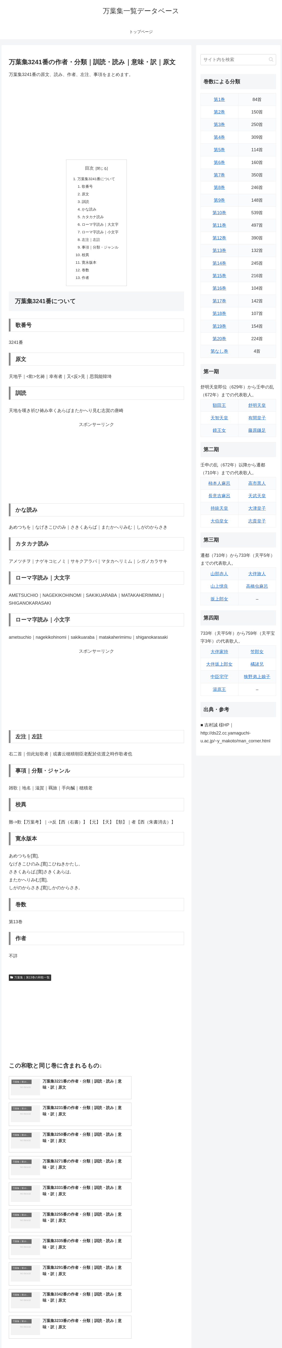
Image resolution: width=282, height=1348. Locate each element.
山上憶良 (219, 586)
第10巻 (219, 212)
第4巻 (219, 137)
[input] (238, 59)
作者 (85, 282)
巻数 (85, 274)
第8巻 (219, 187)
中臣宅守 (219, 676)
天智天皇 (219, 417)
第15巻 (219, 275)
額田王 (219, 405)
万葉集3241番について (96, 179)
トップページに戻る (222, 1333)
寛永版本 (88, 266)
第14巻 (219, 263)
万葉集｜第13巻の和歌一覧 (30, 982)
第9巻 (219, 200)
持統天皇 (219, 508)
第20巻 (219, 338)
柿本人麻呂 (219, 483)
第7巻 (219, 175)
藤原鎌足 (257, 430)
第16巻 (219, 288)
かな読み (88, 211)
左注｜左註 (90, 242)
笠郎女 (257, 651)
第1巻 (219, 99)
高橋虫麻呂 (257, 586)
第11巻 (219, 225)
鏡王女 (219, 430)
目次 (89, 168)
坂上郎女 (219, 599)
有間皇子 (257, 417)
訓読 (85, 203)
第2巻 (219, 112)
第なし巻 (219, 351)
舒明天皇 (257, 405)
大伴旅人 (257, 573)
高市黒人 (257, 483)
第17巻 (219, 301)
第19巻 (219, 326)
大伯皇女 (219, 521)
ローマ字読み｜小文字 (100, 235)
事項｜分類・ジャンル (100, 250)
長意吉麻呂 (219, 495)
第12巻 (219, 238)
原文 (85, 195)
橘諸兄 (257, 664)
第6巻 (219, 162)
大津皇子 (257, 508)
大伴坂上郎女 (219, 664)
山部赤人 (219, 573)
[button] (271, 59)
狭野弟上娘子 (257, 676)
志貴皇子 (257, 521)
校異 (85, 258)
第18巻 (219, 313)
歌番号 (87, 187)
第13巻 (219, 250)
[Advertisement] (96, 119)
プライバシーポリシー (260, 1333)
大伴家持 (219, 651)
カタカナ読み (92, 219)
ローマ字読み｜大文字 (100, 227)
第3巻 (219, 124)
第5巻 (219, 149)
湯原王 (219, 689)
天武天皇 (257, 495)
